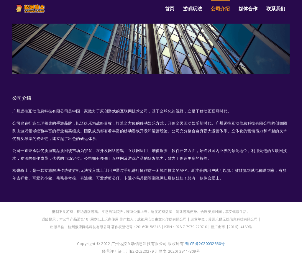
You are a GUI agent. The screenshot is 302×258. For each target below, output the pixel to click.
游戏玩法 (192, 9)
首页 (169, 9)
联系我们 (275, 9)
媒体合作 (248, 9)
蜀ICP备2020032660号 (205, 243)
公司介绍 (220, 9)
